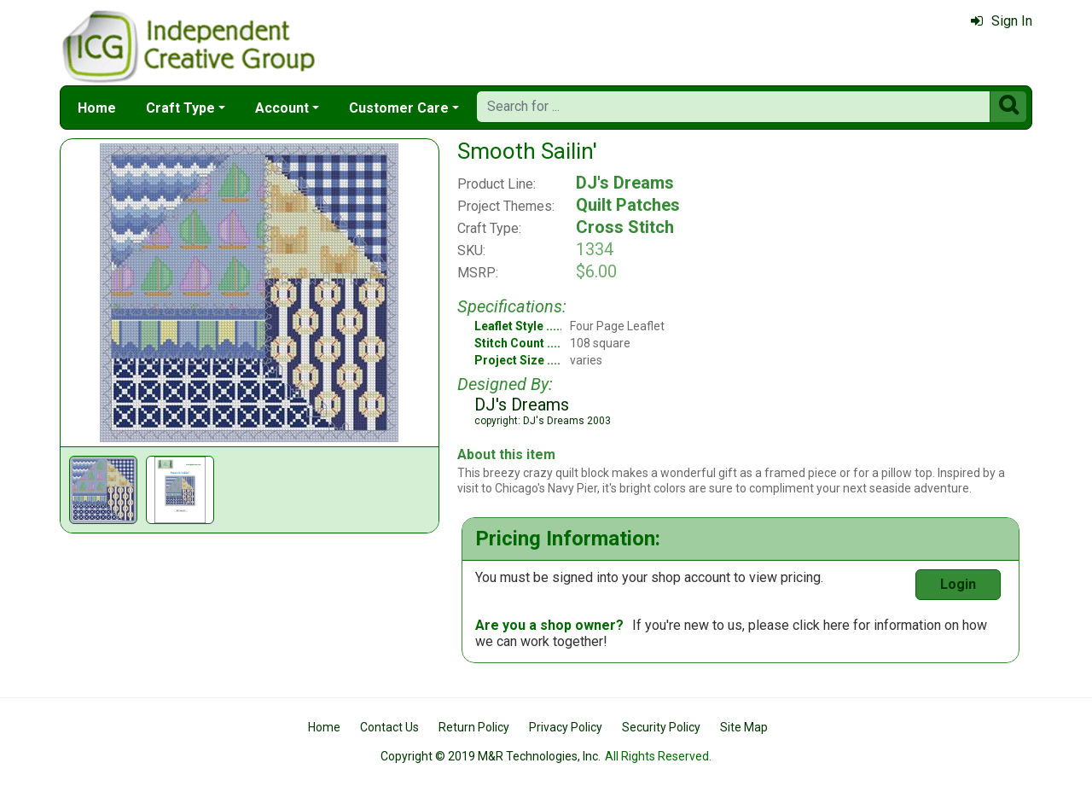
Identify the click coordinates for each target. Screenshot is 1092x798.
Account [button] (282, 108)
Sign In (1001, 21)
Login (958, 584)
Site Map (744, 727)
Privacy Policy (565, 727)
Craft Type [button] (180, 108)
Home (97, 108)
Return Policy (474, 727)
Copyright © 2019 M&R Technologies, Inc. (490, 756)
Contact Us (389, 727)
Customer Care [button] (399, 108)
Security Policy (661, 727)
